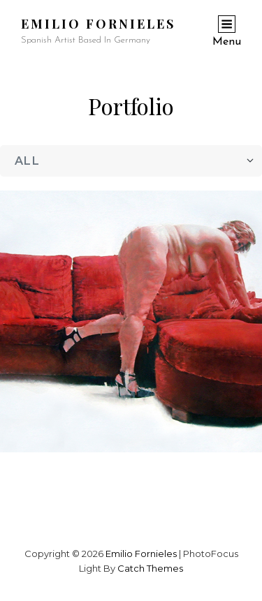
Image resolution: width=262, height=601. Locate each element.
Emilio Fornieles (98, 23)
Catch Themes (150, 568)
